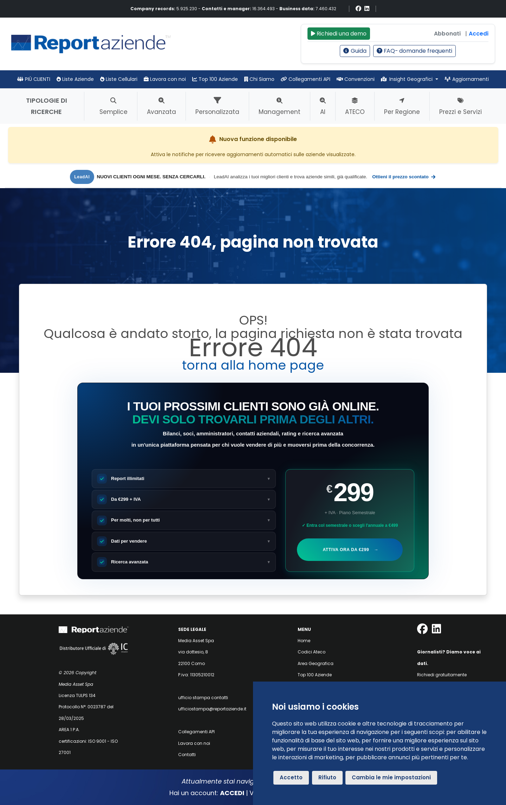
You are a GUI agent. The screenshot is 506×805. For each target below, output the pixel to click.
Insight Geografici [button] (407, 79)
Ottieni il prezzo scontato (404, 177)
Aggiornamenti (467, 79)
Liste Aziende (75, 79)
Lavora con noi (165, 79)
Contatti (187, 755)
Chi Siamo (259, 79)
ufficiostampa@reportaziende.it (212, 709)
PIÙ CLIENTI (33, 79)
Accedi (478, 34)
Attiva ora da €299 (350, 549)
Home (304, 641)
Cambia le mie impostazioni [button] (391, 777)
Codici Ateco (311, 652)
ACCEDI (232, 792)
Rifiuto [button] (327, 777)
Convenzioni (356, 79)
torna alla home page (253, 365)
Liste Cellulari (118, 79)
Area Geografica (315, 663)
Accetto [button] (291, 777)
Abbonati (447, 34)
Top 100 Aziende (215, 79)
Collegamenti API (305, 79)
